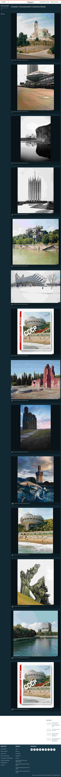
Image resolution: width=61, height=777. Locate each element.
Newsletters (18, 753)
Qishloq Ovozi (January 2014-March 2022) (21, 761)
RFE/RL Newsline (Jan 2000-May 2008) (22, 765)
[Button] (3, 14)
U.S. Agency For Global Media (7, 758)
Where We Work (4, 751)
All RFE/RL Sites (4, 762)
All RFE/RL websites (54, 2)
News (17, 749)
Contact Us (3, 764)
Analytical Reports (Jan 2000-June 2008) (23, 768)
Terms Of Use (3, 753)
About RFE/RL (4, 749)
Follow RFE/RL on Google (44, 2)
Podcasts (17, 758)
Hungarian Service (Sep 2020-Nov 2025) (23, 772)
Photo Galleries (5, 6)
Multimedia (18, 755)
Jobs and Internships (5, 755)
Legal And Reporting (5, 760)
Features (17, 751)
